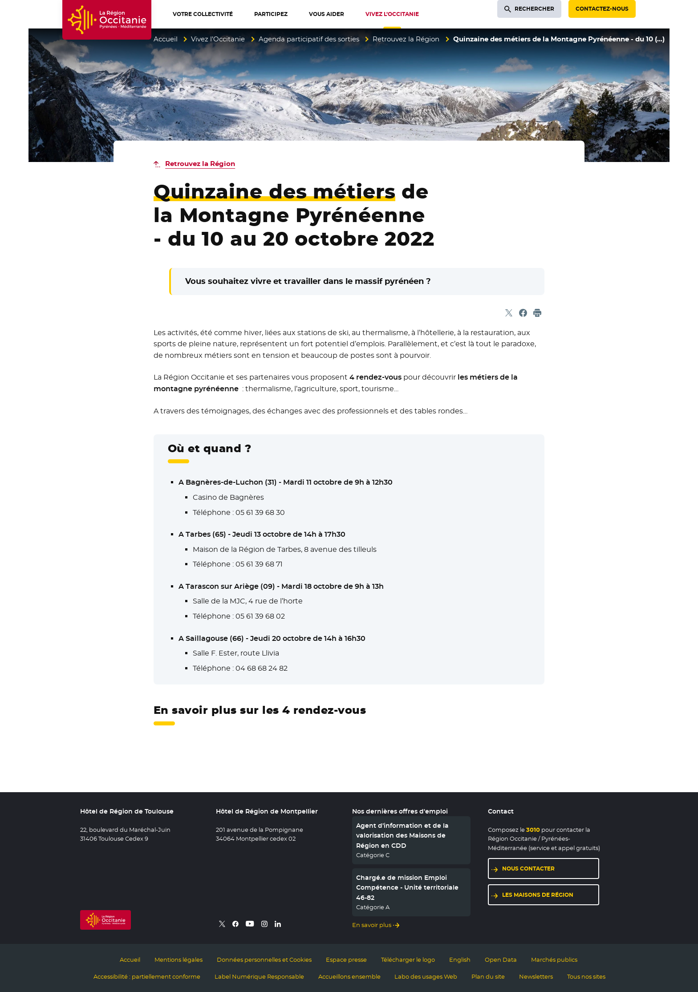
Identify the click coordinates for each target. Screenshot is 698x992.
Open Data (501, 959)
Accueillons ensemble (349, 976)
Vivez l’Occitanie (218, 39)
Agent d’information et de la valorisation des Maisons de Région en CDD (402, 836)
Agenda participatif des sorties (309, 39)
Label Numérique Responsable (259, 976)
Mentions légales (178, 959)
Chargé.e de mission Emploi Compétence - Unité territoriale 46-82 (407, 888)
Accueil (166, 39)
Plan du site (488, 976)
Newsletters (536, 976)
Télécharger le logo (408, 959)
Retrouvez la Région (406, 39)
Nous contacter (528, 868)
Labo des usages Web (425, 976)
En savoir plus (371, 924)
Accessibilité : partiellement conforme (146, 976)
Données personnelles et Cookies (264, 959)
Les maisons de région (537, 894)
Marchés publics (554, 959)
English (460, 959)
